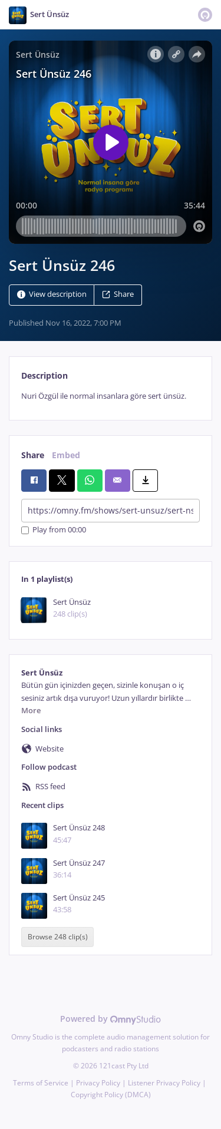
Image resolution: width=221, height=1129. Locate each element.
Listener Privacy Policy (164, 1083)
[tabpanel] (110, 396)
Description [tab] (44, 375)
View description (52, 294)
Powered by (110, 1018)
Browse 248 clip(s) (58, 937)
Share (118, 294)
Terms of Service (40, 1083)
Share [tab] (32, 455)
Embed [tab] (66, 455)
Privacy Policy (98, 1083)
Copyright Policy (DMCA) (111, 1095)
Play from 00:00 (53, 530)
